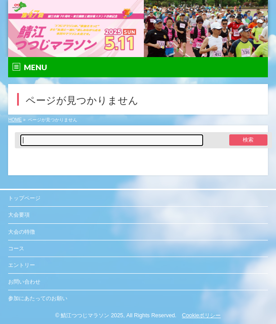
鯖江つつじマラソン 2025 (92, 315)
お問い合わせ (24, 282)
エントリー (21, 265)
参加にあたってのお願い (37, 298)
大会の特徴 (21, 232)
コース (16, 248)
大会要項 (19, 215)
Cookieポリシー (201, 315)
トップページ (24, 198)
